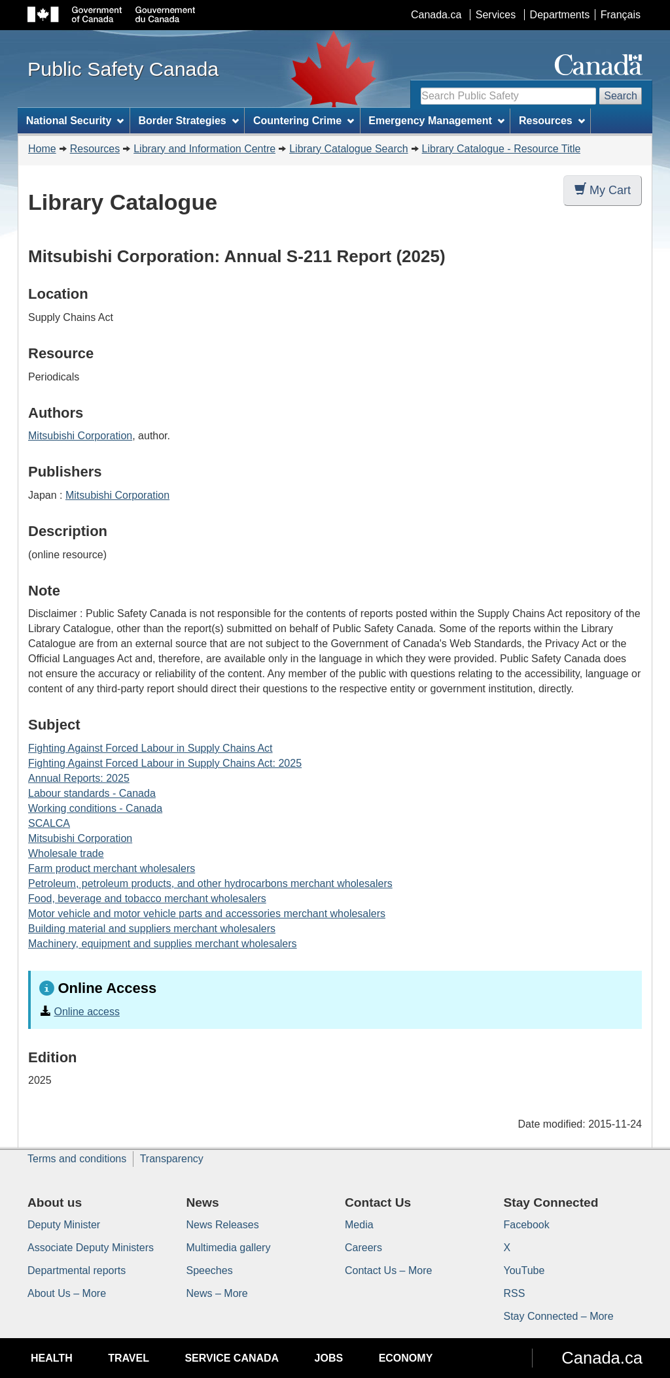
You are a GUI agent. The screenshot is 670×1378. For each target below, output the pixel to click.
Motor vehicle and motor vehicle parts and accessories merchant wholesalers (206, 913)
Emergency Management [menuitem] (436, 120)
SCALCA (49, 823)
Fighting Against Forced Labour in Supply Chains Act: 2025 (165, 763)
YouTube (524, 1270)
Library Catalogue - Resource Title (501, 148)
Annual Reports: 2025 (79, 778)
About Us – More (66, 1293)
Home (42, 148)
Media (359, 1224)
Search (620, 95)
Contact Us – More (388, 1270)
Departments (560, 14)
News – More (217, 1293)
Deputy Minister (63, 1224)
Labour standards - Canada (92, 793)
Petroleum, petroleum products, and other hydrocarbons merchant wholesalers (210, 883)
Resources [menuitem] (552, 120)
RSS (514, 1293)
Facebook (527, 1224)
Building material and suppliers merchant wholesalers (151, 928)
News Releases (222, 1224)
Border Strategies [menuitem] (189, 120)
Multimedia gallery (228, 1247)
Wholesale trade (66, 853)
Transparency (171, 1158)
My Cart (602, 190)
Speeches (209, 1270)
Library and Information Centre (204, 148)
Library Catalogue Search (348, 148)
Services (496, 14)
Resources (95, 148)
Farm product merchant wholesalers (111, 868)
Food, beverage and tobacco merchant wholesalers (147, 898)
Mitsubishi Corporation (80, 435)
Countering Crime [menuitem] (303, 120)
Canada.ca (436, 14)
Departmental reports (76, 1270)
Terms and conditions (76, 1158)
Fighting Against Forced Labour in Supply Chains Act (150, 748)
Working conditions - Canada (95, 808)
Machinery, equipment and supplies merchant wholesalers (162, 943)
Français (621, 14)
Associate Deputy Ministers (90, 1247)
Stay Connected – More (559, 1316)
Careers (363, 1247)
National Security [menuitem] (75, 120)
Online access (87, 1011)
